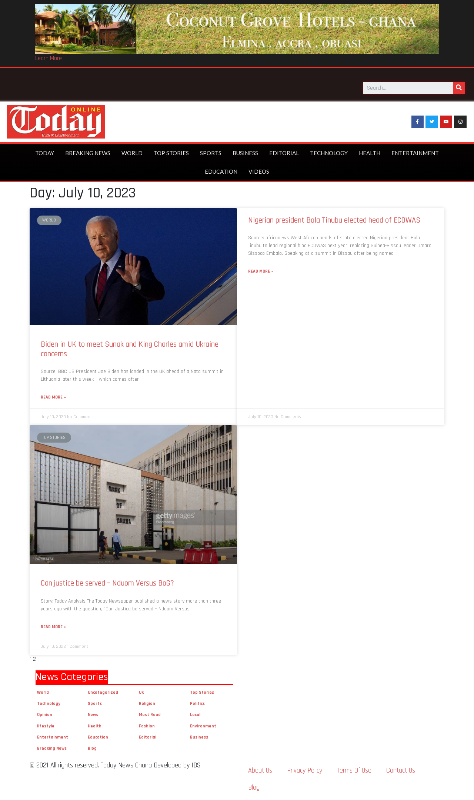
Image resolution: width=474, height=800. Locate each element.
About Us (260, 770)
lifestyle (45, 726)
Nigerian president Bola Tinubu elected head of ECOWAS (334, 220)
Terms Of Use (354, 770)
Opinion (44, 714)
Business (245, 153)
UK (141, 692)
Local (195, 714)
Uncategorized (103, 692)
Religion (147, 703)
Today (44, 153)
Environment (203, 726)
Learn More (48, 58)
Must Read (150, 714)
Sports (210, 153)
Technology (329, 153)
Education (221, 171)
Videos (258, 171)
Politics (197, 703)
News (93, 714)
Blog (92, 748)
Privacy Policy (304, 770)
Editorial (284, 153)
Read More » (53, 397)
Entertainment (415, 153)
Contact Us (400, 770)
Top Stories (171, 153)
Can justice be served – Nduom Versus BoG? (107, 583)
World (132, 153)
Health (369, 153)
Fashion (147, 726)
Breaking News (87, 153)
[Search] (459, 86)
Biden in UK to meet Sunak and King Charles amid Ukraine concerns (129, 349)
